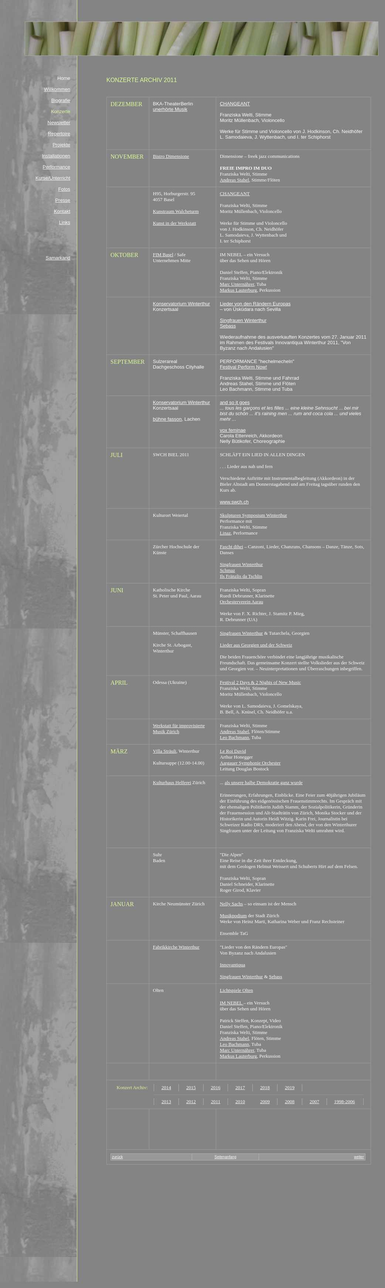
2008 (289, 1101)
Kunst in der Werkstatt (174, 223)
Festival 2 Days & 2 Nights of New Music (260, 682)
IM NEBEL (231, 1003)
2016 (216, 1087)
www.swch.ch (234, 502)
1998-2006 (344, 1101)
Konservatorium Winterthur (181, 303)
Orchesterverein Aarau (241, 601)
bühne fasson (167, 419)
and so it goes (235, 402)
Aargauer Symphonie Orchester (250, 763)
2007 (314, 1101)
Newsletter (59, 122)
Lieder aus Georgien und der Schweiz (256, 645)
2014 (166, 1087)
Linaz (225, 533)
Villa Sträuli (164, 751)
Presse (62, 200)
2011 (216, 1101)
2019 (289, 1087)
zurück (117, 1157)
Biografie (60, 100)
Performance (56, 167)
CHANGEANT (235, 103)
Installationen (56, 156)
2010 (240, 1101)
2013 (166, 1101)
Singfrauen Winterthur (243, 320)
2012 (191, 1101)
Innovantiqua (232, 964)
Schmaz (227, 570)
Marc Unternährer (237, 284)
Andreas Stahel (234, 180)
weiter (359, 1157)
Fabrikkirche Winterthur (176, 947)
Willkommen (57, 89)
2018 (265, 1087)
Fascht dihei (231, 546)
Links (64, 222)
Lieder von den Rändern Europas (255, 303)
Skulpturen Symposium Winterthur (253, 515)
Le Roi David (233, 751)
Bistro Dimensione (171, 156)
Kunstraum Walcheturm (176, 211)
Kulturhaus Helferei (172, 782)
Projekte (61, 145)
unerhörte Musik (170, 109)
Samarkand (58, 258)
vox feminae (233, 430)
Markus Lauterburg (238, 290)
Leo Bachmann (234, 737)
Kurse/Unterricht (52, 178)
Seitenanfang (225, 1157)
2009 (265, 1101)
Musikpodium (233, 915)
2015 (191, 1087)
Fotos (64, 189)
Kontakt (62, 211)
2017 (240, 1087)
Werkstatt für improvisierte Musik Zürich (179, 728)
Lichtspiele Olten (236, 990)
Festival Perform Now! (243, 367)
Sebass (228, 326)
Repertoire (59, 133)
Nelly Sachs (231, 903)
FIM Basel (163, 254)
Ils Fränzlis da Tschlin (241, 576)
